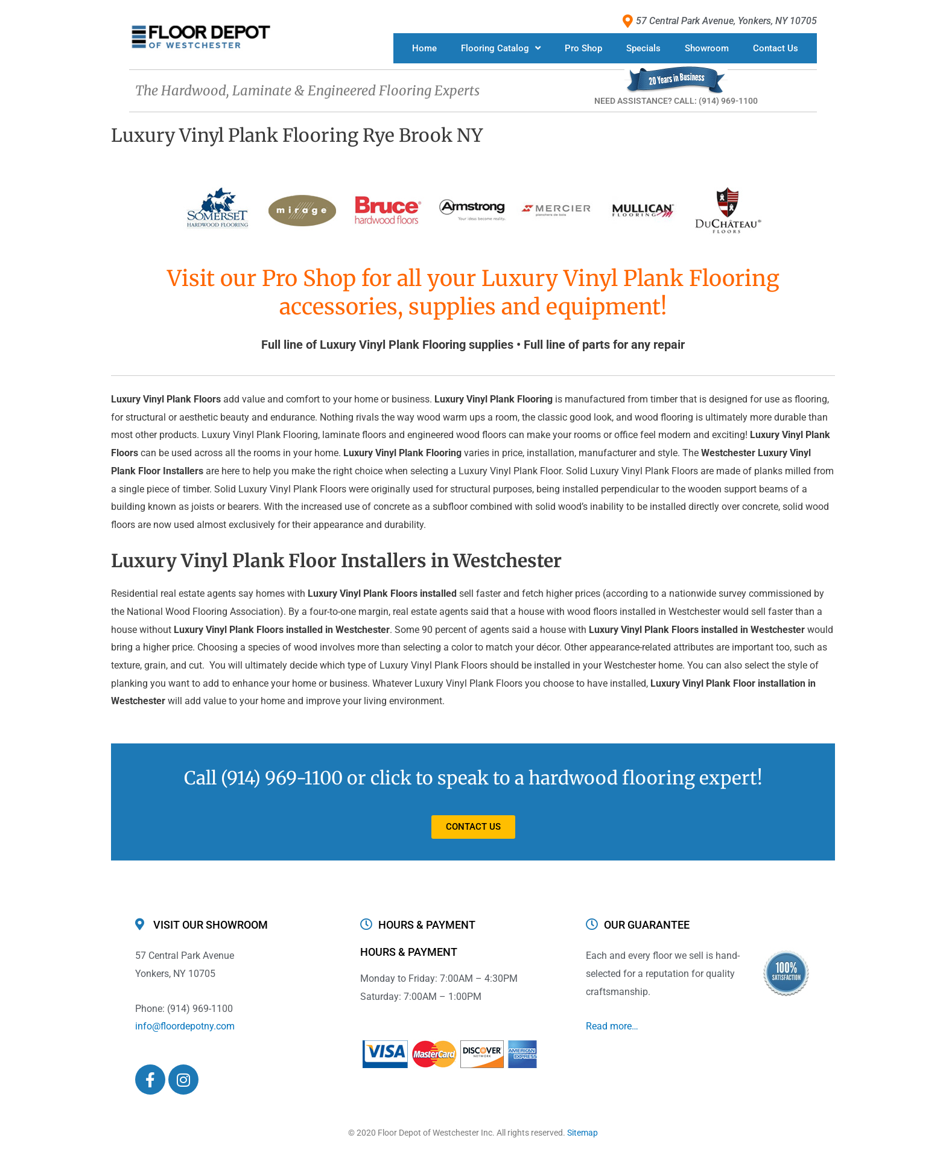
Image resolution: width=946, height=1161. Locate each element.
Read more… (612, 1026)
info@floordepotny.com (185, 1026)
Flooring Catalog (501, 48)
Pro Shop (583, 48)
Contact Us (775, 48)
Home (424, 48)
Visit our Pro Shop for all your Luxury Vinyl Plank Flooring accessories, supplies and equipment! (473, 292)
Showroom (707, 48)
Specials (643, 48)
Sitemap (582, 1132)
